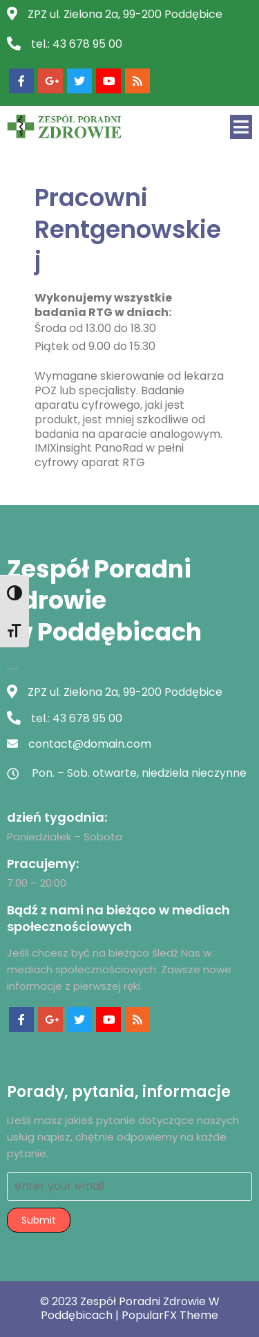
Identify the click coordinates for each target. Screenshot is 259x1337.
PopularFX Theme (170, 1315)
